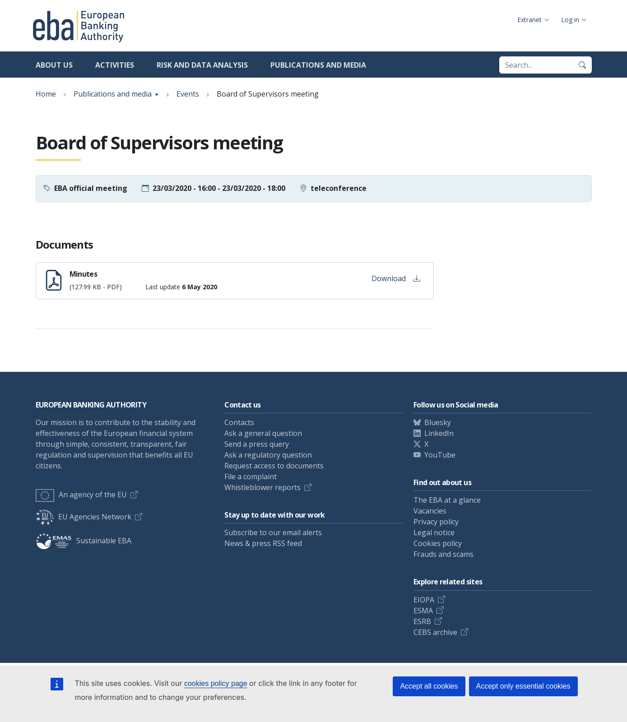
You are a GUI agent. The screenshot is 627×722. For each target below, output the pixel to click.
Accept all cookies (429, 686)
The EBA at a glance (447, 500)
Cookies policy (437, 543)
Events (187, 94)
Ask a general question (263, 433)
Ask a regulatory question (268, 455)
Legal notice (434, 532)
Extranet (529, 19)
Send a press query (256, 444)
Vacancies (429, 511)
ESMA (423, 611)
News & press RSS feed (263, 543)
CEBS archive (435, 632)
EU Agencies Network (83, 517)
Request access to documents (274, 466)
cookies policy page (215, 683)
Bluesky (437, 422)
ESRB (422, 621)
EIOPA (423, 600)
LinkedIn (439, 433)
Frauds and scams (443, 554)
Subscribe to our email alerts (273, 532)
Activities (114, 65)
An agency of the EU (81, 495)
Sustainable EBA (83, 541)
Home (46, 94)
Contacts (239, 422)
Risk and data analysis (202, 65)
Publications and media (318, 65)
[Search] (582, 65)
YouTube (439, 455)
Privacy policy (436, 522)
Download (396, 278)
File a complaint (250, 476)
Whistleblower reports (262, 487)
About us (54, 65)
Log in (570, 19)
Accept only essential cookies (523, 686)
